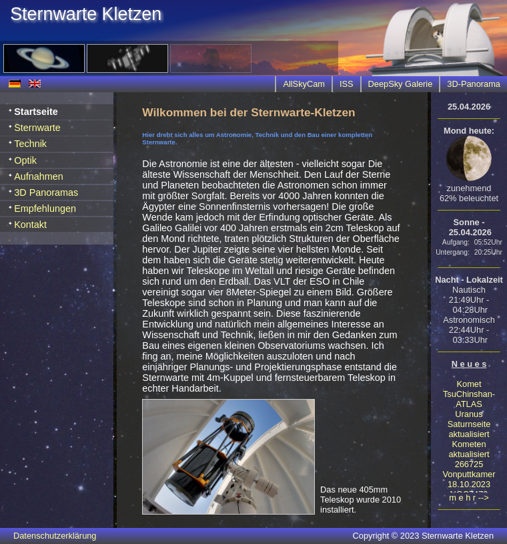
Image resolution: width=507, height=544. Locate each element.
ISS (347, 84)
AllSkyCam (304, 84)
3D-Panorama (473, 84)
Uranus (468, 414)
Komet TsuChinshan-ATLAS (469, 394)
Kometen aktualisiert (468, 449)
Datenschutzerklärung (54, 536)
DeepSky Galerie (400, 84)
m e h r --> (468, 498)
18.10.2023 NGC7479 (469, 489)
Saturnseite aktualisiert (469, 429)
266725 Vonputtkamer (469, 469)
